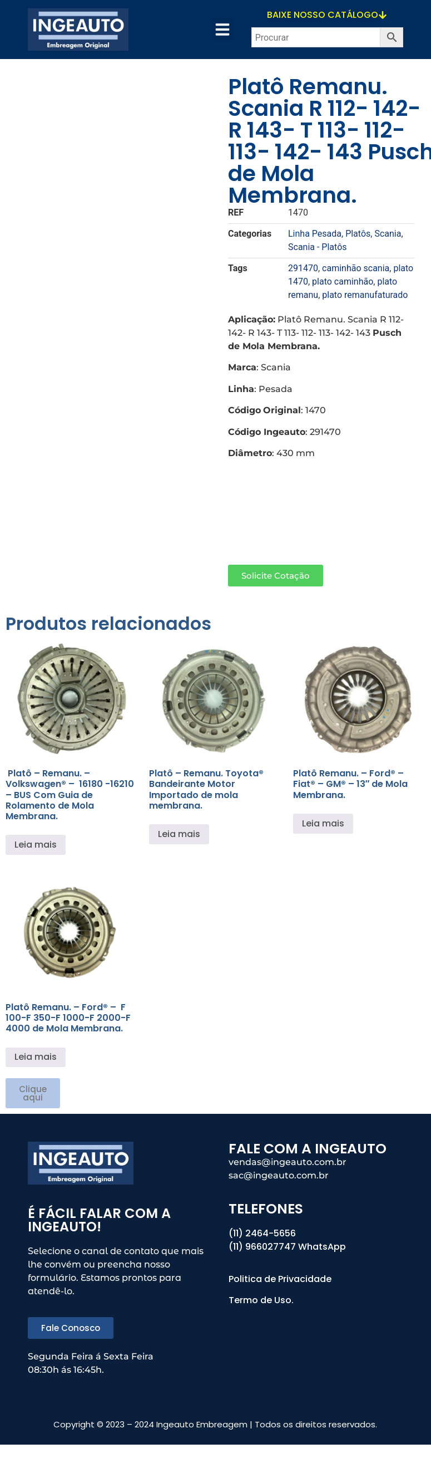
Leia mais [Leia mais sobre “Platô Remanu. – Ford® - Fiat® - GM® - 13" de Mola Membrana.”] (323, 823)
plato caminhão (342, 281)
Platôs (357, 233)
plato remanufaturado (365, 295)
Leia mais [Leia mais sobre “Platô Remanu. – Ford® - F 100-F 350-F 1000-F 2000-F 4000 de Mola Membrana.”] (35, 1056)
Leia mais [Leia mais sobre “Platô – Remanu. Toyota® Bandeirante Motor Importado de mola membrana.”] (179, 834)
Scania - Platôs (317, 247)
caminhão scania (355, 268)
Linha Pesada (314, 233)
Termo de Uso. (261, 1300)
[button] (222, 29)
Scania (387, 233)
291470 (303, 268)
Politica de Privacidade (281, 1279)
